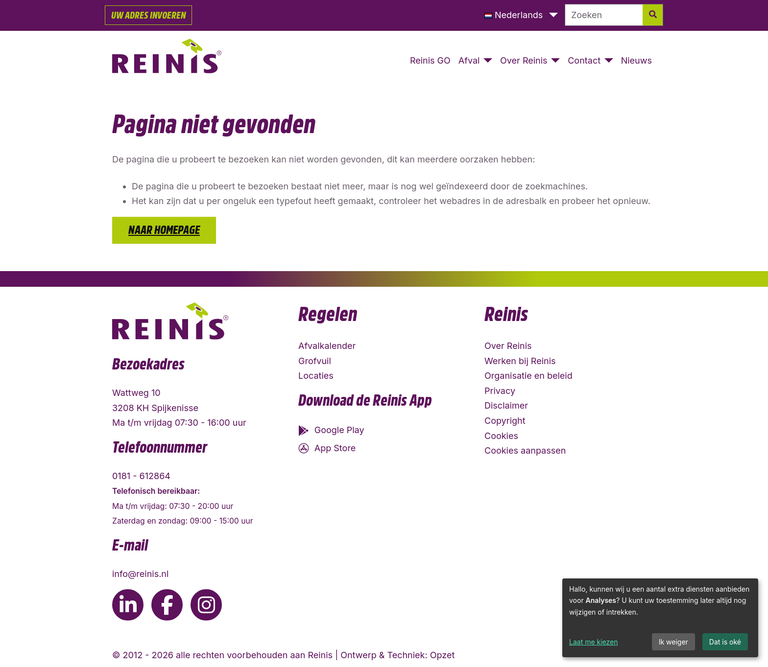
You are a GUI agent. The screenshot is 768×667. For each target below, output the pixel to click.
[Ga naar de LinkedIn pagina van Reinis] (128, 605)
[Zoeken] (604, 15)
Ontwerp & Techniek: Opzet (397, 655)
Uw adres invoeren (148, 15)
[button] (521, 15)
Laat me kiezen (593, 642)
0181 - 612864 (141, 476)
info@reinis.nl (140, 574)
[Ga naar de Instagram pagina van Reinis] (206, 605)
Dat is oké (725, 642)
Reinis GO (430, 60)
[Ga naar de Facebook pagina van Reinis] (167, 605)
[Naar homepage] (167, 61)
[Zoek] (653, 15)
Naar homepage (164, 230)
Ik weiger (673, 642)
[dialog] (660, 617)
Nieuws (636, 60)
